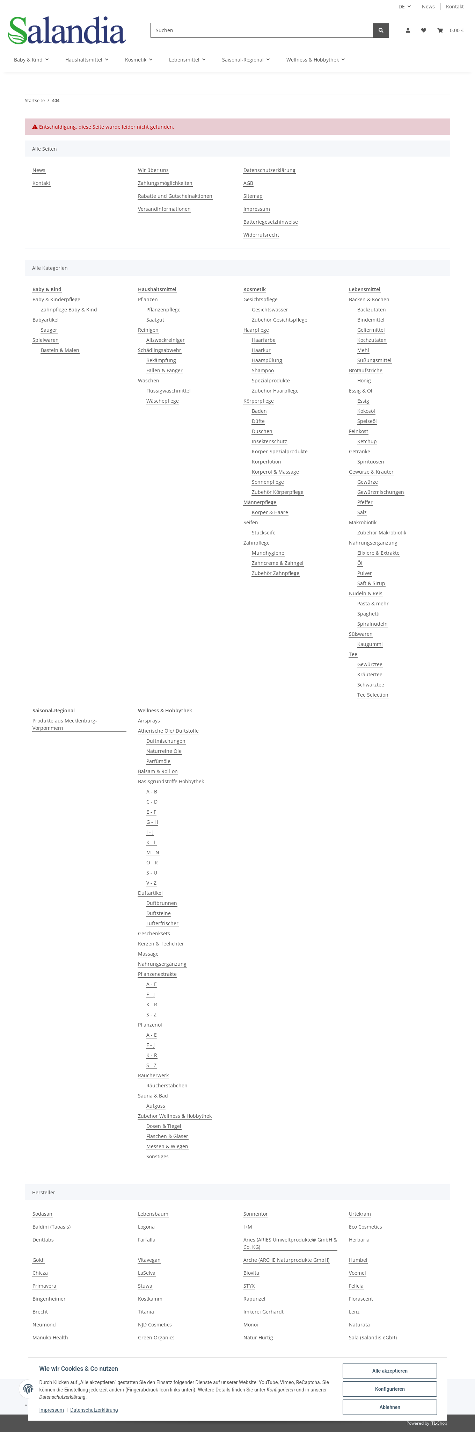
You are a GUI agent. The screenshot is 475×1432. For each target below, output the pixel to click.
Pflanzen (148, 299)
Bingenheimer (49, 1298)
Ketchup (367, 441)
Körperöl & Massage (275, 471)
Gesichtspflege (260, 299)
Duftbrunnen (161, 903)
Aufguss (155, 1105)
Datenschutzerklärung (94, 1410)
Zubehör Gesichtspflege (279, 319)
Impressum (51, 1410)
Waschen (148, 380)
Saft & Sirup (371, 583)
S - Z (151, 1014)
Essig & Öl (360, 390)
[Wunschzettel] (424, 30)
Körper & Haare (270, 512)
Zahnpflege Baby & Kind (69, 309)
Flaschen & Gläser (167, 1136)
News (428, 6)
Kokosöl (366, 411)
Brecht (40, 1311)
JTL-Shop (438, 1423)
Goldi (38, 1260)
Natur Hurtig (258, 1337)
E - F (151, 811)
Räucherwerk (153, 1075)
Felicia (356, 1285)
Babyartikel (45, 319)
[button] (408, 30)
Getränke (359, 451)
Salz (362, 512)
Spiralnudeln (372, 623)
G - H (152, 822)
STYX (249, 1285)
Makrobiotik (363, 522)
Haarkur (261, 350)
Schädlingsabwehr (159, 350)
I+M (247, 1226)
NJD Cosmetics (155, 1324)
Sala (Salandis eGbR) (373, 1337)
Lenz (354, 1311)
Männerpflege (259, 502)
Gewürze (367, 481)
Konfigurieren (389, 1389)
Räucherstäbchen (167, 1085)
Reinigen (148, 329)
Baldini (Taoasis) (51, 1226)
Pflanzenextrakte (157, 974)
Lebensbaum (153, 1213)
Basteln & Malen (60, 350)
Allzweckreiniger (165, 340)
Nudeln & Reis (365, 593)
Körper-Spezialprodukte (280, 451)
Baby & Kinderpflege (56, 299)
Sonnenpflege (268, 481)
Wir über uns (153, 170)
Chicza (40, 1272)
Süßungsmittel (374, 360)
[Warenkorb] (450, 30)
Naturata (359, 1324)
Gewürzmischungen (380, 492)
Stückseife (264, 532)
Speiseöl (367, 421)
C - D (152, 801)
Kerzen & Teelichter (161, 943)
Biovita (251, 1272)
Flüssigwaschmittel (168, 390)
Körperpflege (258, 400)
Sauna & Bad (153, 1095)
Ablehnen (389, 1407)
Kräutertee (369, 674)
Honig (364, 380)
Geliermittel (371, 329)
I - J (150, 832)
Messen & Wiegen (167, 1146)
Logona (146, 1226)
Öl (360, 563)
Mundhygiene (268, 552)
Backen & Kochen (369, 299)
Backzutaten (371, 309)
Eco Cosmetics (365, 1226)
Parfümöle (158, 761)
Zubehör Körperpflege (278, 492)
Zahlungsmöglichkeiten (165, 183)
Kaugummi (370, 644)
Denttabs (43, 1239)
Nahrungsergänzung (373, 542)
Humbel (358, 1260)
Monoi (250, 1324)
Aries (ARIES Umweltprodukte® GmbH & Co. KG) (290, 1243)
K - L (151, 842)
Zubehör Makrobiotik (381, 532)
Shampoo (263, 370)
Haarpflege (256, 329)
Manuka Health (50, 1337)
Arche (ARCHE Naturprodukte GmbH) (286, 1260)
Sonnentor (255, 1213)
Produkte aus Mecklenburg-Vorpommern (64, 724)
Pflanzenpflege (163, 309)
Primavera (44, 1285)
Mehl (363, 350)
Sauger (49, 329)
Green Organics (156, 1337)
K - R (151, 1004)
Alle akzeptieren (389, 1371)
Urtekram (360, 1213)
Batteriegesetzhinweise (270, 221)
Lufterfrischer (162, 923)
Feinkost (358, 431)
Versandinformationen (164, 209)
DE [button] (402, 6)
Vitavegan (149, 1260)
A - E (151, 984)
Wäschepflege (162, 400)
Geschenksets (154, 933)
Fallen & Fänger (164, 370)
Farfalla (146, 1239)
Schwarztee (370, 684)
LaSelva (146, 1272)
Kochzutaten (372, 340)
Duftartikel (150, 893)
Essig (363, 400)
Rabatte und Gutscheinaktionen (175, 196)
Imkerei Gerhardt (263, 1311)
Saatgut (155, 319)
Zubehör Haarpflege (275, 390)
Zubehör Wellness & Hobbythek (175, 1116)
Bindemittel (371, 319)
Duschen (262, 431)
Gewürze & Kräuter (371, 471)
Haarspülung (267, 360)
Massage (148, 953)
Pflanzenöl (150, 1024)
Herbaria (359, 1239)
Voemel (357, 1272)
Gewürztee (369, 664)
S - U (151, 872)
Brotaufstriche (365, 370)
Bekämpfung (161, 360)
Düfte (258, 421)
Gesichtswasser (270, 309)
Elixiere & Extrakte (378, 552)
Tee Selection (372, 694)
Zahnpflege (256, 542)
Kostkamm (150, 1298)
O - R (152, 862)
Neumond (44, 1324)
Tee (353, 654)
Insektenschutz (269, 441)
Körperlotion (266, 461)
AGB (248, 183)
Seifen (250, 522)
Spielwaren (45, 340)
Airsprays (149, 720)
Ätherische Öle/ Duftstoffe (168, 730)
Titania (146, 1311)
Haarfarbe (264, 340)
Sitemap (253, 196)
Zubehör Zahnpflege (275, 573)
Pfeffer (365, 502)
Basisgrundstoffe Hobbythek (171, 781)
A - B (151, 791)
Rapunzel (254, 1298)
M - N (152, 852)
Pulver (364, 573)
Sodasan (42, 1213)
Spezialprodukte (271, 380)
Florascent (361, 1298)
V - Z (151, 882)
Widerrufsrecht (261, 234)
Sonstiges (157, 1156)
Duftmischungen (165, 740)
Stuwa (145, 1285)
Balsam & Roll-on (158, 771)
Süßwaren (361, 634)
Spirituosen (370, 461)
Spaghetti (368, 613)
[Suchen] (261, 30)
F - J (150, 994)
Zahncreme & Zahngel (278, 563)
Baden (259, 411)
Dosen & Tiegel (163, 1126)
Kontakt (455, 6)
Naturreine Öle (164, 751)
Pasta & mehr (373, 603)
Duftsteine (158, 913)
